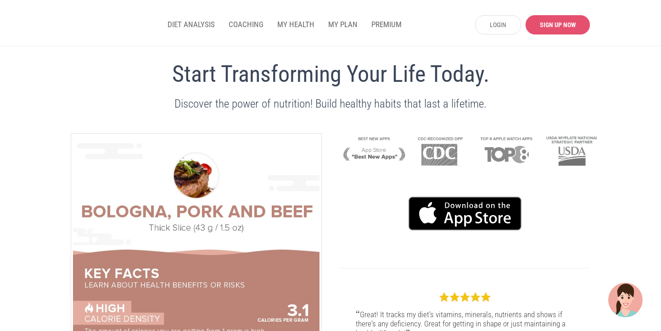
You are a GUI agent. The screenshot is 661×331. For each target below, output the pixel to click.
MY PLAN (343, 24)
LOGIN (498, 25)
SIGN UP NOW (558, 25)
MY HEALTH (295, 24)
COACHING (246, 24)
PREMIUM (386, 24)
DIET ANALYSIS (191, 24)
